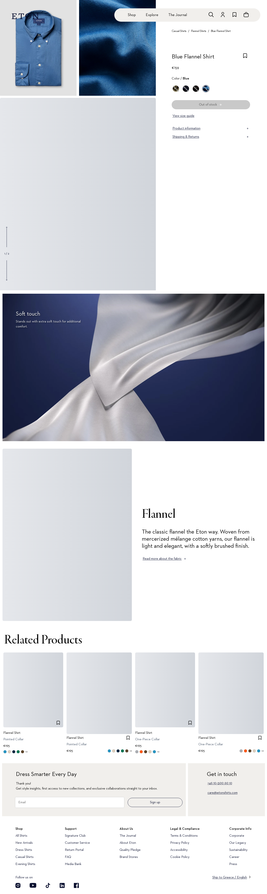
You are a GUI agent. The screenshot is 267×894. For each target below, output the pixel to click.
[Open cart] (246, 14)
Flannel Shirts (198, 31)
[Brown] (196, 88)
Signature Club (75, 835)
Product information (211, 128)
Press (233, 864)
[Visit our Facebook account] (76, 885)
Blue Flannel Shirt (221, 31)
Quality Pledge (130, 850)
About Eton (128, 843)
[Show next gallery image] (7, 270)
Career (234, 857)
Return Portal (74, 850)
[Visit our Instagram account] (17, 885)
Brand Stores (129, 857)
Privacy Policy (179, 843)
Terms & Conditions (184, 835)
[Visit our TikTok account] (47, 885)
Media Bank (73, 864)
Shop (132, 15)
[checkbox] (245, 58)
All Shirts (21, 835)
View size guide (183, 116)
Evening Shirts (25, 864)
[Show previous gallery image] (7, 237)
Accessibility (179, 850)
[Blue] (186, 88)
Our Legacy (237, 843)
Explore (152, 15)
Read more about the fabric (165, 558)
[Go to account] (222, 14)
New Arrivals (24, 843)
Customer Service (77, 843)
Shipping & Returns (211, 137)
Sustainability (238, 850)
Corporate (236, 835)
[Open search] (211, 14)
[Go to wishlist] (234, 14)
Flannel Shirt (11, 733)
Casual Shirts (179, 31)
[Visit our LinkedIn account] (62, 885)
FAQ (68, 857)
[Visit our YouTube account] (33, 885)
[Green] (176, 88)
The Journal (177, 15)
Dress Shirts (23, 850)
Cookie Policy (179, 857)
